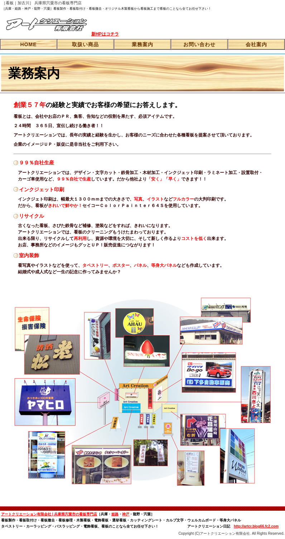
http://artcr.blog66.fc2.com (256, 526)
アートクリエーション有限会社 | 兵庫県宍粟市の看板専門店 (49, 514)
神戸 (125, 514)
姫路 (115, 514)
